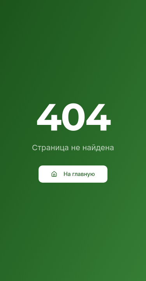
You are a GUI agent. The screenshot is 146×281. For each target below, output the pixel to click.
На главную (73, 174)
